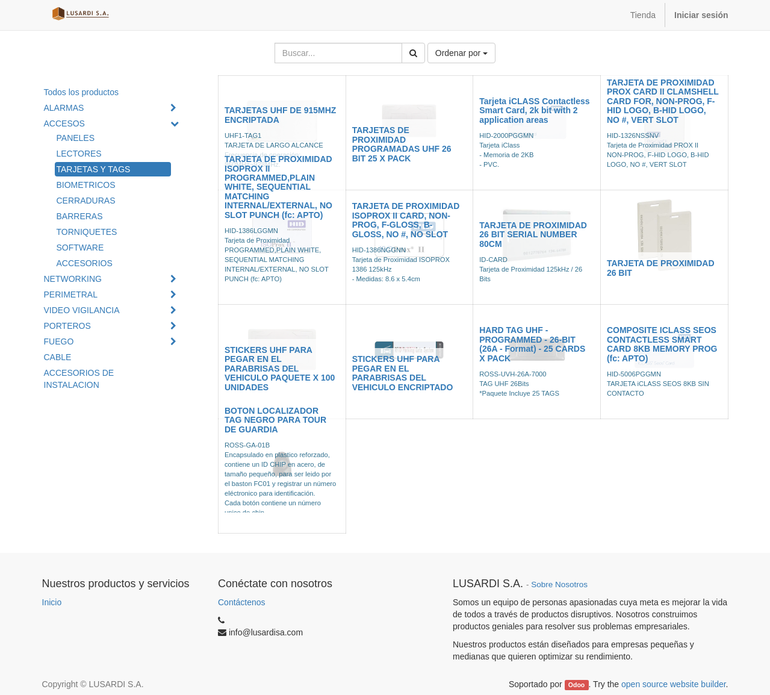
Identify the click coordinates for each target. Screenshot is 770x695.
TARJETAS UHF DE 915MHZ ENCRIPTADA (280, 114)
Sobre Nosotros (559, 584)
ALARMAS (64, 108)
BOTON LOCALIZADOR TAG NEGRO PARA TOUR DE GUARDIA (275, 420)
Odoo (576, 684)
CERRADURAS (86, 200)
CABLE (58, 357)
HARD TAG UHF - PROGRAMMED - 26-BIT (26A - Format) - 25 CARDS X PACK (532, 344)
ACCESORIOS (85, 263)
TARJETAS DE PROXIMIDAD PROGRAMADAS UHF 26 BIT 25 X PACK (402, 144)
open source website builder (673, 684)
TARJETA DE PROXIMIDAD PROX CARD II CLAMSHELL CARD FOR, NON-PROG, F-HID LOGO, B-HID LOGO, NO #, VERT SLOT (663, 101)
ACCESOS (64, 123)
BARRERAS (80, 216)
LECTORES (79, 153)
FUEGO (59, 341)
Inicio (52, 602)
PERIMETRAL (71, 294)
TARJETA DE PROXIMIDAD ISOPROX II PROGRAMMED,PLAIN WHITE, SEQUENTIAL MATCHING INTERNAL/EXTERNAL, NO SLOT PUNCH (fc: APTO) (278, 186)
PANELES (76, 138)
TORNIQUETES (87, 232)
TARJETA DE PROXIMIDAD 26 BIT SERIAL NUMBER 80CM (533, 234)
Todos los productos (81, 92)
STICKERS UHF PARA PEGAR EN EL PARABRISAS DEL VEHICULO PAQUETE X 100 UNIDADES (280, 368)
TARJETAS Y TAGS (94, 169)
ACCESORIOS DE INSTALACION (79, 379)
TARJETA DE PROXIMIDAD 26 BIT (661, 267)
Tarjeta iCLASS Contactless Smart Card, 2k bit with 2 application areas (534, 110)
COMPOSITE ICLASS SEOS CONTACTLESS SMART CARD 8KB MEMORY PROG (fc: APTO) (662, 344)
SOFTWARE (80, 247)
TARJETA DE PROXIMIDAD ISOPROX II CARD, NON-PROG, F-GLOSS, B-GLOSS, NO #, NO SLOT (406, 219)
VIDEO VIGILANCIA (82, 310)
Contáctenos (241, 602)
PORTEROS (67, 326)
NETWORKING (73, 279)
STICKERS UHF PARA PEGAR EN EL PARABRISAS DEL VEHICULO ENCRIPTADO (402, 372)
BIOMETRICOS (86, 185)
